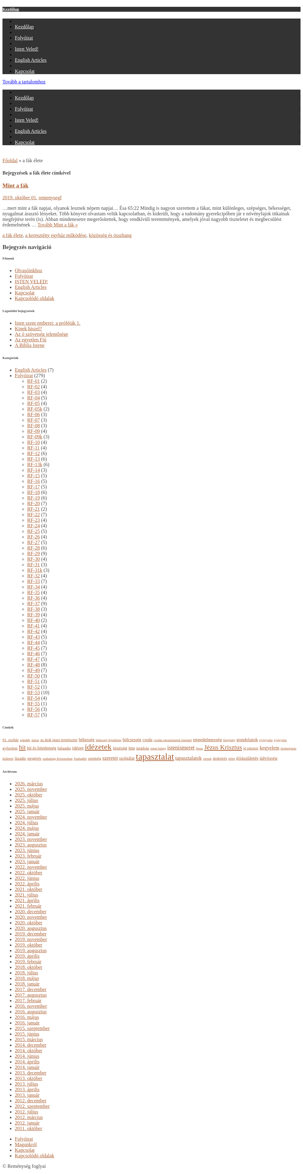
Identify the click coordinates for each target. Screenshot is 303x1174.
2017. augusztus (31, 995)
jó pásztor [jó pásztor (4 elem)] (250, 748)
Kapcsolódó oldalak (34, 298)
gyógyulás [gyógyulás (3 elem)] (266, 740)
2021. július (26, 894)
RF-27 (33, 542)
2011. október (28, 1128)
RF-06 (33, 414)
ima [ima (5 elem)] (131, 747)
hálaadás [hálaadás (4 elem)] (64, 748)
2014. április (27, 1061)
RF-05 (33, 403)
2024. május (27, 828)
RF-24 (33, 525)
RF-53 (33, 692)
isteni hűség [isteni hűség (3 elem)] (158, 748)
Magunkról (26, 1144)
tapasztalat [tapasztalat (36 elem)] (155, 757)
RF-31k (34, 570)
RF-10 (33, 442)
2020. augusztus (31, 928)
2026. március (29, 783)
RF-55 (33, 703)
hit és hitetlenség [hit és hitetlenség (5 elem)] (41, 747)
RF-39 (33, 614)
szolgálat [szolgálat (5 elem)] (127, 758)
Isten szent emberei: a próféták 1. (47, 323)
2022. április (27, 883)
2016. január (27, 1022)
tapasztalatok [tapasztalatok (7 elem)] (188, 758)
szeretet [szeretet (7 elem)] (110, 758)
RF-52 (33, 687)
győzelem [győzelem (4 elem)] (10, 748)
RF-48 (33, 664)
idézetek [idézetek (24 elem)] (98, 746)
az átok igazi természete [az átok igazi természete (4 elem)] (58, 740)
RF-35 (33, 592)
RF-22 (33, 514)
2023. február (28, 856)
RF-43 (33, 637)
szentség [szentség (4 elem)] (94, 758)
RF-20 (33, 503)
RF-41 (33, 625)
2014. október (28, 1050)
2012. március (29, 1117)
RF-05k (34, 409)
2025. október (28, 794)
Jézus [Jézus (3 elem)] (199, 748)
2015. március (29, 1039)
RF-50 (33, 675)
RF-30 (33, 559)
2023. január (27, 861)
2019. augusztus (31, 950)
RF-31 (33, 564)
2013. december (30, 1072)
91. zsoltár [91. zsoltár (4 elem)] (10, 740)
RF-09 (33, 431)
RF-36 (33, 598)
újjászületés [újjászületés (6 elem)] (247, 758)
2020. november (31, 917)
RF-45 (33, 648)
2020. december (30, 911)
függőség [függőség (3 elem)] (229, 740)
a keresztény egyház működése (55, 235)
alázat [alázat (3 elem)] (35, 740)
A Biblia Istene (29, 345)
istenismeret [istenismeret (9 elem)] (181, 748)
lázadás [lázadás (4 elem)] (20, 758)
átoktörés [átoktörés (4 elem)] (220, 758)
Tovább (57, 224)
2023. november (31, 839)
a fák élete (12, 235)
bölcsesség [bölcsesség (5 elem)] (132, 739)
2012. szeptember (32, 1106)
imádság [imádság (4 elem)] (142, 748)
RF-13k (34, 464)
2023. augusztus (31, 844)
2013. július (26, 1084)
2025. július (26, 800)
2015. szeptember (32, 1028)
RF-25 (33, 531)
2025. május (27, 806)
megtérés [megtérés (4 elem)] (34, 758)
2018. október (28, 967)
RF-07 (33, 420)
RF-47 (33, 659)
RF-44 (33, 642)
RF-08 (33, 425)
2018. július (26, 972)
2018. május (27, 978)
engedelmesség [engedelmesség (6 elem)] (207, 739)
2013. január (27, 1095)
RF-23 (33, 520)
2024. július (26, 822)
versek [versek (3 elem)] (207, 758)
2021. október (28, 889)
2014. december (30, 1045)
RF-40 (33, 620)
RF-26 (33, 536)
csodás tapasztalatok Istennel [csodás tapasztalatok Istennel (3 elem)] (173, 740)
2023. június (27, 850)
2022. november (31, 867)
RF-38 (33, 609)
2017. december (30, 989)
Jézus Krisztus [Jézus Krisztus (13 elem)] (223, 747)
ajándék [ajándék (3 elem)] (25, 740)
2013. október (28, 1078)
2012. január (27, 1122)
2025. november (31, 789)
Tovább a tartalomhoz (23, 81)
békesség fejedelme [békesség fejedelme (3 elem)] (108, 740)
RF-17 (33, 486)
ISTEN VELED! (31, 281)
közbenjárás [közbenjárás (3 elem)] (289, 748)
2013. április (27, 1089)
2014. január (27, 1067)
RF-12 (33, 453)
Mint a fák (15, 185)
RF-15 (33, 475)
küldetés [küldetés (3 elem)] (8, 758)
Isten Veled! (27, 49)
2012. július (26, 1111)
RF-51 (33, 681)
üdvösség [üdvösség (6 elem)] (269, 758)
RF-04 (33, 397)
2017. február (28, 1000)
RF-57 (33, 714)
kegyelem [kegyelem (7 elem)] (270, 748)
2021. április (27, 900)
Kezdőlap (10, 9)
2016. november (31, 1006)
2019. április (27, 956)
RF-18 (33, 492)
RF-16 (33, 481)
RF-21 (33, 509)
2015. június (27, 1034)
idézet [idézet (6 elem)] (78, 747)
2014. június (27, 1056)
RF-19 (33, 497)
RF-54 (33, 698)
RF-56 (33, 709)
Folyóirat (24, 37)
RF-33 (33, 581)
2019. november (31, 939)
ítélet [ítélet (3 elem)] (231, 758)
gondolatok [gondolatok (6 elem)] (247, 739)
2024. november (31, 817)
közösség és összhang (110, 235)
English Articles (31, 60)
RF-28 (33, 548)
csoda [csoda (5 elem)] (147, 739)
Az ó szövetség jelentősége (41, 334)
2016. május (27, 1017)
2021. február (28, 906)
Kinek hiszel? (28, 328)
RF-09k (34, 436)
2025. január (27, 811)
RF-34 (33, 586)
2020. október (28, 922)
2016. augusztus (31, 1011)
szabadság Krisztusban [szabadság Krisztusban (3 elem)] (58, 758)
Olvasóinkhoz (28, 270)
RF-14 (33, 470)
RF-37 (33, 603)
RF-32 (33, 575)
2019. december (30, 933)
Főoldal (10, 160)
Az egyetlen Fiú (30, 339)
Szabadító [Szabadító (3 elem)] (80, 758)
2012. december (30, 1100)
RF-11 (33, 447)
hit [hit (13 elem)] (22, 747)
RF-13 (33, 459)
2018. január (27, 983)
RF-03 (33, 392)
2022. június (27, 878)
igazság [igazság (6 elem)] (120, 747)
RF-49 (33, 670)
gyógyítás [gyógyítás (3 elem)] (280, 740)
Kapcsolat (25, 71)
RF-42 (33, 631)
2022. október (28, 872)
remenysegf (50, 197)
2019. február (28, 961)
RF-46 (33, 653)
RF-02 (33, 386)
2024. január (27, 833)
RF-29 (33, 553)
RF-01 (33, 381)
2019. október (28, 945)
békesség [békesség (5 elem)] (87, 739)
